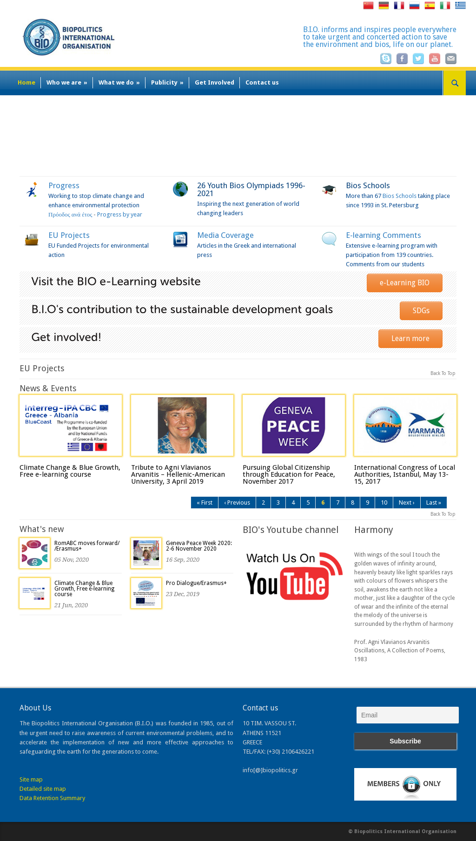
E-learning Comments (383, 235)
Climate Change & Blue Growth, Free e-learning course (70, 471)
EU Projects (69, 235)
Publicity (167, 82)
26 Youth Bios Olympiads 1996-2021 (251, 189)
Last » (433, 502)
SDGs (421, 310)
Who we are (66, 82)
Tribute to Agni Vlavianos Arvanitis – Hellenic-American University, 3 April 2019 (178, 474)
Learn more (410, 338)
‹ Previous (237, 502)
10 (384, 502)
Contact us (262, 82)
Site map (31, 779)
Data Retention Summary (52, 798)
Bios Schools (368, 185)
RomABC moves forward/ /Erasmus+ (86, 546)
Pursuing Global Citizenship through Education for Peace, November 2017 (289, 474)
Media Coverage (225, 235)
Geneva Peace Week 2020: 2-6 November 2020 (199, 546)
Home (26, 82)
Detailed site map (43, 788)
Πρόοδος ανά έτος (70, 214)
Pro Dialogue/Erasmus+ (196, 583)
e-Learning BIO (405, 282)
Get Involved (214, 82)
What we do (119, 82)
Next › (407, 502)
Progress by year (119, 214)
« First (204, 502)
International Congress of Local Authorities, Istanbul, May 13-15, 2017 (404, 474)
